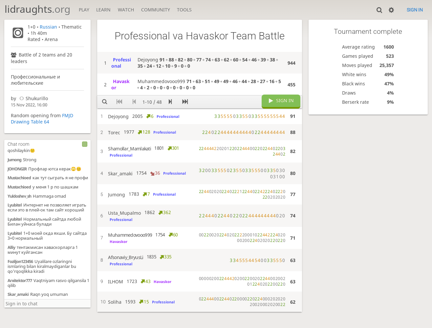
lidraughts (37, 9)
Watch (126, 10)
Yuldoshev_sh (19, 196)
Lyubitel (15, 205)
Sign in (415, 9)
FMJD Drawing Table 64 (42, 118)
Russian (48, 27)
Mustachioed (19, 178)
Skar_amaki (18, 294)
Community (155, 10)
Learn (103, 10)
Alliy (11, 247)
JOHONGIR (17, 169)
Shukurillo (32, 98)
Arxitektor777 (20, 280)
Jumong (14, 160)
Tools (184, 10)
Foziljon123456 (20, 261)
